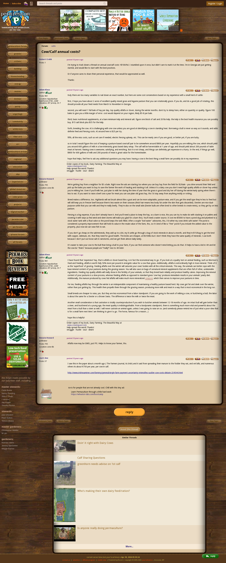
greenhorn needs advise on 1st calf (98, 463)
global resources (17, 189)
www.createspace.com (77, 166)
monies (17, 91)
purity (17, 107)
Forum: (45, 46)
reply (129, 412)
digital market (17, 212)
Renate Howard (46, 179)
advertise (76, 560)
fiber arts (17, 137)
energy (18, 84)
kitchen (17, 99)
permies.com (17, 219)
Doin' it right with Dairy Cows (95, 442)
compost (149, 278)
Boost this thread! (129, 429)
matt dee (43, 358)
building (17, 69)
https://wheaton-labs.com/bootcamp (87, 394)
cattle (53, 46)
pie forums (18, 227)
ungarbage (17, 114)
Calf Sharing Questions (91, 457)
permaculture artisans (17, 152)
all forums (17, 242)
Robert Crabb (45, 59)
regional (17, 159)
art (17, 144)
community (18, 122)
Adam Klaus (44, 90)
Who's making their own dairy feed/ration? (103, 490)
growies (17, 54)
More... (129, 546)
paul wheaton (147, 560)
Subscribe (16, 3)
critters (17, 61)
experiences (17, 182)
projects (17, 204)
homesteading (17, 77)
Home (6, 3)
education (17, 167)
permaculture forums (18, 46)
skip (17, 174)
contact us (66, 560)
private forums (18, 235)
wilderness (18, 129)
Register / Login (215, 3)
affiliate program (88, 560)
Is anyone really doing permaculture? (100, 528)
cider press (18, 197)
